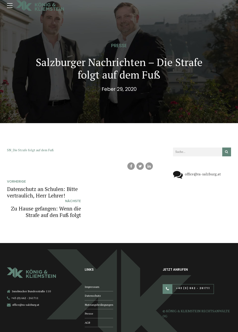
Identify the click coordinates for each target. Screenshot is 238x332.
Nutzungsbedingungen (99, 285)
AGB (87, 303)
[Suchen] (226, 152)
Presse (119, 45)
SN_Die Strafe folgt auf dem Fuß (30, 150)
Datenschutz (93, 276)
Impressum (92, 267)
